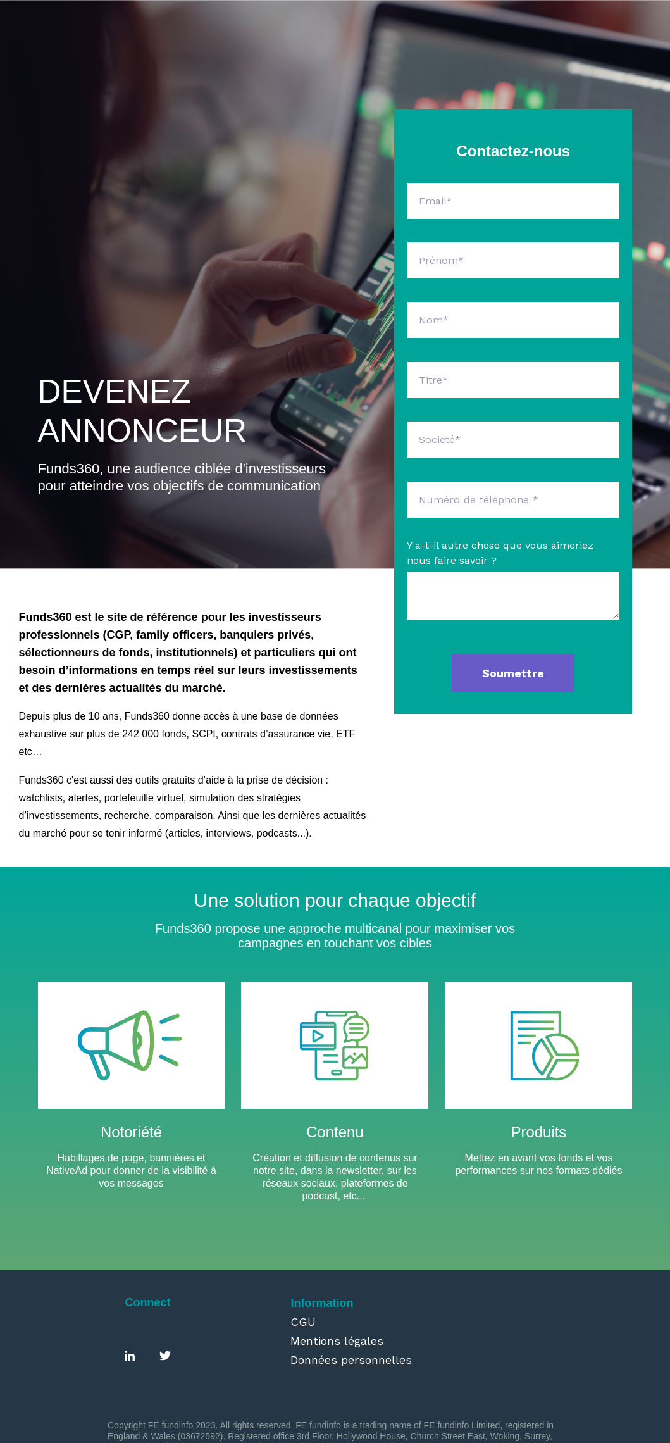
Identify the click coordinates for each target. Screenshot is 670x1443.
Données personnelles (351, 1292)
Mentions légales (336, 1273)
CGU (303, 1254)
